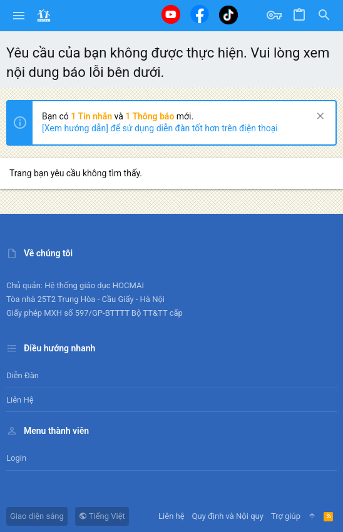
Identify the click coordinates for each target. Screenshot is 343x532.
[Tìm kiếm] (324, 16)
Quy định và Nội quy (228, 516)
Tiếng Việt (102, 516)
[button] (19, 15)
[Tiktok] (228, 15)
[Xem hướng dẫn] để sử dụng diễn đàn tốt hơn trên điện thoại (160, 128)
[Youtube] (170, 14)
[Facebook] (199, 14)
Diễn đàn (22, 375)
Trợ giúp (285, 516)
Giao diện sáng (37, 516)
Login (16, 458)
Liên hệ (20, 399)
